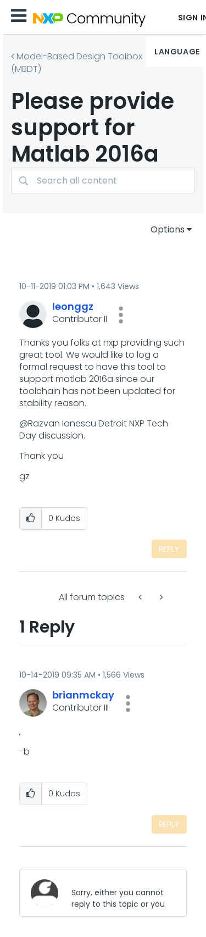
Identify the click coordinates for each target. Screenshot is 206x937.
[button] (121, 315)
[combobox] (103, 180)
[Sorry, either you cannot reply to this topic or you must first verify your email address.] (120, 893)
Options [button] (168, 229)
